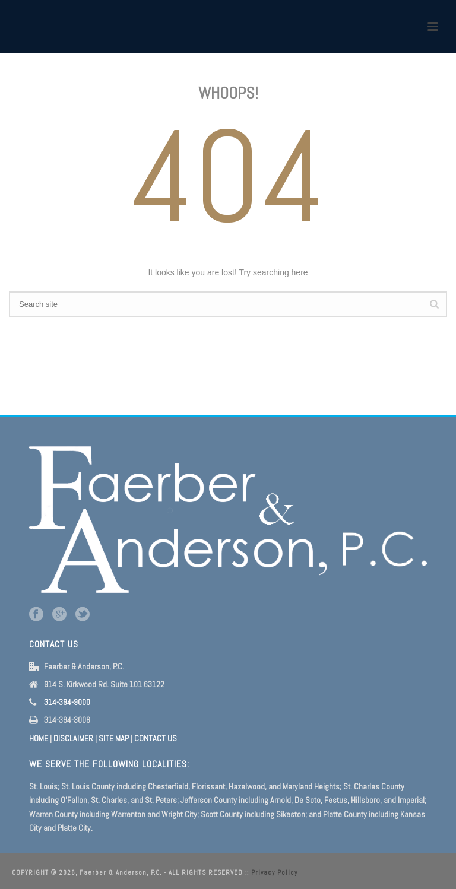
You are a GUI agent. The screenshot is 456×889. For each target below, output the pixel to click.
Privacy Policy (274, 872)
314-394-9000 (67, 702)
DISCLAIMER (73, 738)
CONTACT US (155, 738)
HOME (38, 738)
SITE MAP (114, 738)
